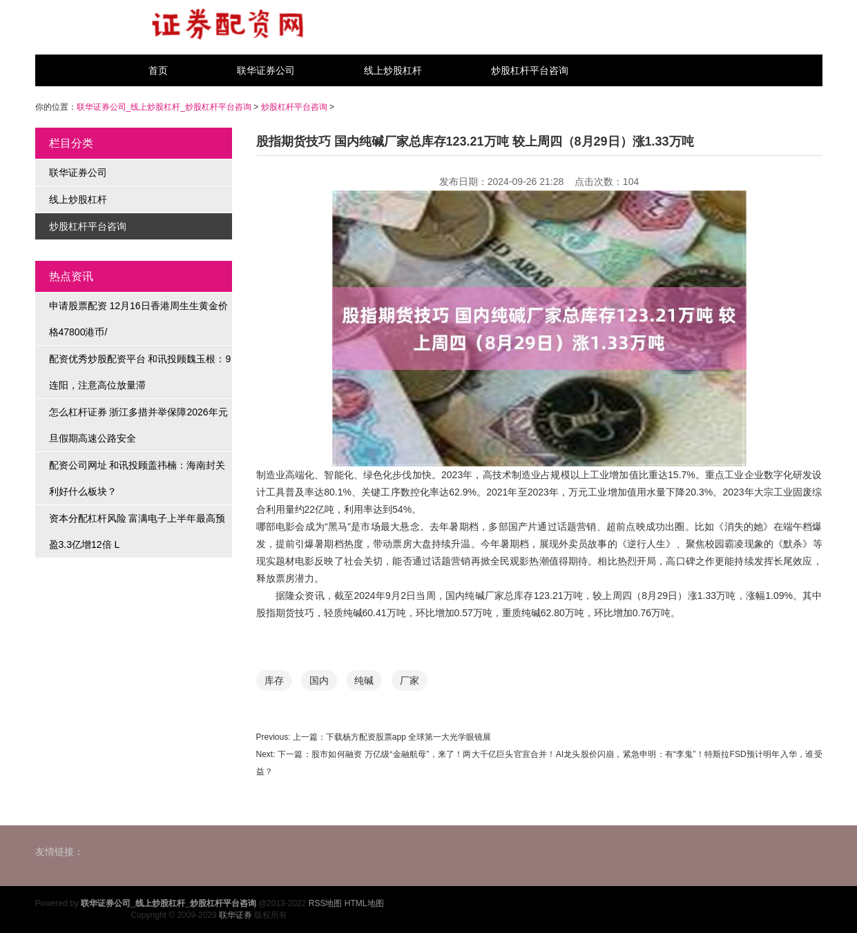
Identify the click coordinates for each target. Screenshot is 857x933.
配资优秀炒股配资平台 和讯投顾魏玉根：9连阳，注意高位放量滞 (140, 372)
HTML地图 (364, 903)
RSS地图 (326, 903)
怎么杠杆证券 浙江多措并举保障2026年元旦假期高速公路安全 (138, 425)
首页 (158, 70)
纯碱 (364, 680)
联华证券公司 (266, 70)
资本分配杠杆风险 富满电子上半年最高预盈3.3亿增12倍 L (137, 531)
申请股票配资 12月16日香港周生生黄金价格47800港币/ (138, 318)
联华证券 (235, 915)
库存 (274, 680)
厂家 (409, 680)
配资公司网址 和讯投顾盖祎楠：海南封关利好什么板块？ (137, 478)
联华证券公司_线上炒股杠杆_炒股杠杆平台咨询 (164, 107)
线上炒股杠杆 (393, 70)
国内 (319, 680)
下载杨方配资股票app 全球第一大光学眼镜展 (408, 737)
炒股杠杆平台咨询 (529, 70)
